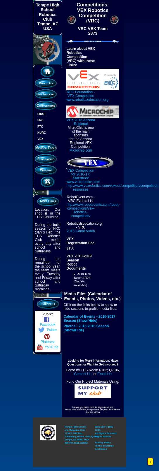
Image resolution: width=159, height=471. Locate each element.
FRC (40, 118)
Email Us (104, 372)
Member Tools (45, 146)
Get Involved (45, 93)
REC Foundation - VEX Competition (92, 91)
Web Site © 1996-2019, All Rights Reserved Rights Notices (106, 429)
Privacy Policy (103, 439)
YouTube (47, 343)
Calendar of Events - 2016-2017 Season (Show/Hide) (89, 317)
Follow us (48, 300)
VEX (39, 137)
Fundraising (45, 157)
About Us (45, 82)
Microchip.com (80, 149)
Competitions (45, 104)
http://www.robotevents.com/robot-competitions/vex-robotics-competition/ (93, 209)
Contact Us (82, 372)
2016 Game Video (81, 230)
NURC (41, 131)
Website (45, 168)
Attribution (101, 445)
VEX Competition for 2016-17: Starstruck (90, 171)
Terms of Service (104, 442)
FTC (39, 124)
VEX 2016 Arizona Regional (92, 119)
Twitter (47, 326)
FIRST (41, 112)
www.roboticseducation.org (87, 99)
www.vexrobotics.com (83, 181)
